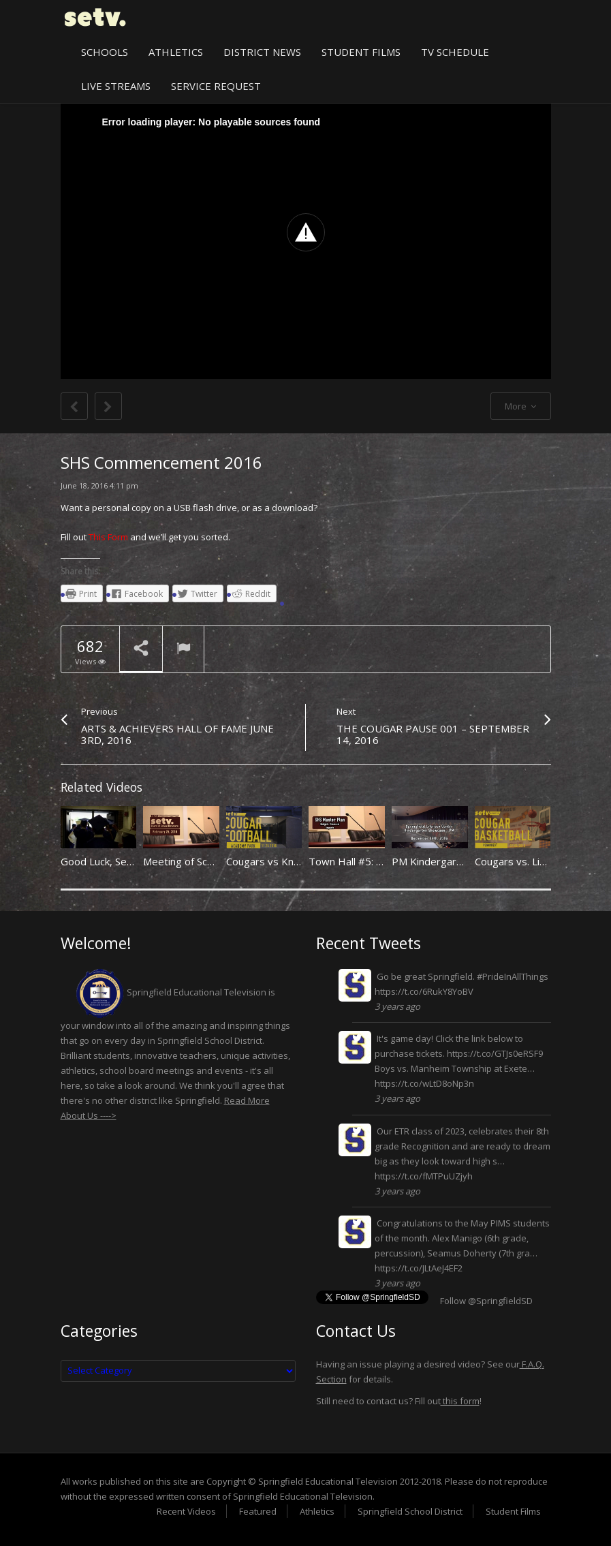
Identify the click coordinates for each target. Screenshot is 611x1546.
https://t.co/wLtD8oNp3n (424, 1083)
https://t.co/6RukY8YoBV (424, 991)
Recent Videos (186, 1511)
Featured (258, 1511)
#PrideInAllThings (512, 976)
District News (262, 52)
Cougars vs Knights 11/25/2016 (301, 861)
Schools (104, 52)
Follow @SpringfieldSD (486, 1301)
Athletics (175, 52)
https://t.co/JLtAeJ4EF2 (419, 1268)
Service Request (216, 86)
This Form (108, 537)
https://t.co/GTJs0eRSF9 (495, 1053)
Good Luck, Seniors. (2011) (123, 861)
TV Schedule (455, 52)
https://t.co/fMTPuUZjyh (424, 1176)
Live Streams (116, 86)
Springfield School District (410, 1511)
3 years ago (397, 1006)
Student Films (361, 52)
